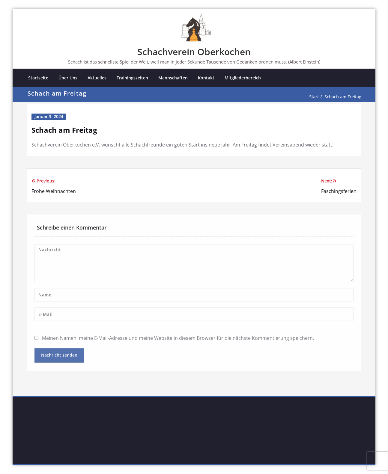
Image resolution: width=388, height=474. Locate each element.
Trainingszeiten (132, 78)
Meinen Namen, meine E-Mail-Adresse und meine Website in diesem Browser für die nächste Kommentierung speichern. (178, 337)
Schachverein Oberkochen (194, 52)
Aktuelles (97, 78)
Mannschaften (173, 78)
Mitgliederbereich (243, 78)
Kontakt (206, 78)
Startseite (38, 78)
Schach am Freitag (345, 96)
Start (316, 96)
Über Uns (67, 78)
